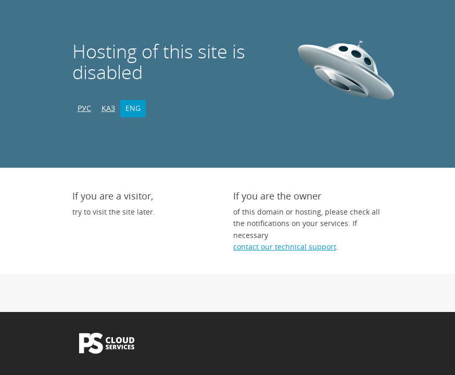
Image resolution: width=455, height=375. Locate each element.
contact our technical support (284, 247)
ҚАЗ (108, 108)
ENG (133, 108)
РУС (84, 108)
